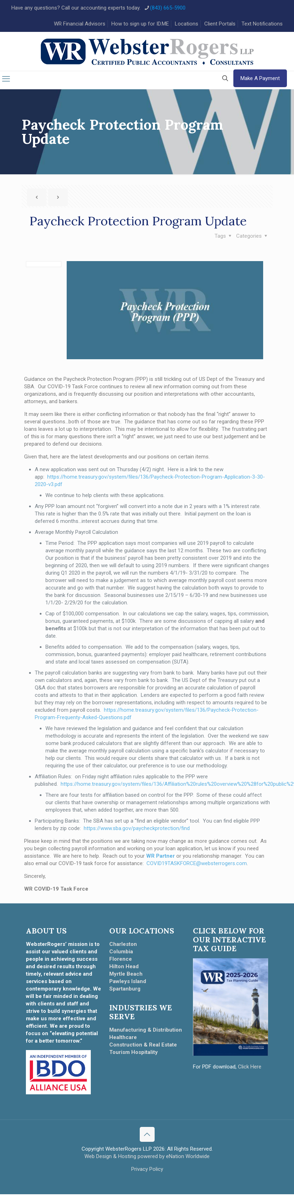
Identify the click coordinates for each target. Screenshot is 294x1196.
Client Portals (219, 24)
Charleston (123, 946)
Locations (186, 24)
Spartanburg (124, 991)
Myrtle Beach (126, 976)
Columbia (121, 953)
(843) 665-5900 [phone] (167, 8)
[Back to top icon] (147, 1136)
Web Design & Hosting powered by (125, 1158)
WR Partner (160, 858)
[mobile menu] (6, 81)
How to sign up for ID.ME (140, 24)
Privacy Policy (147, 1171)
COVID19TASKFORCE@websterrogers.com (196, 865)
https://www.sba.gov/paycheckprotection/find (137, 830)
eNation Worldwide (188, 1158)
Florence (120, 961)
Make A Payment (260, 80)
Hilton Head (124, 968)
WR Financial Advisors (79, 24)
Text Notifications (262, 24)
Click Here (249, 1069)
